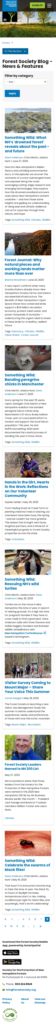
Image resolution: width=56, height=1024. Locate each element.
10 (12, 926)
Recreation (34, 724)
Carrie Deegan (13, 698)
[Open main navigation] (49, 5)
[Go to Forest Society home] (9, 11)
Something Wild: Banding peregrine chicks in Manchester (24, 380)
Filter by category (19, 76)
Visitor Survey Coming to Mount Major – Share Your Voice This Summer (28, 687)
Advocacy (17, 331)
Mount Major (18, 724)
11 (18, 926)
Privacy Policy (7, 1000)
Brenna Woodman (15, 280)
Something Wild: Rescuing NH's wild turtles (22, 584)
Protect (6, 42)
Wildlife (46, 220)
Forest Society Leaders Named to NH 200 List (23, 766)
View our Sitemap (39, 1000)
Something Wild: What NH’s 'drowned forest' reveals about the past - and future (27, 144)
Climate (35, 220)
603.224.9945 (23, 984)
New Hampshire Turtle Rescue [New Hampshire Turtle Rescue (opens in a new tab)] (23, 633)
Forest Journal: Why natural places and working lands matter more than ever (25, 266)
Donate (37, 5)
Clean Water (12, 335)
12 (24, 926)
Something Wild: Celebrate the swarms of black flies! (27, 865)
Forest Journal (29, 335)
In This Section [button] (15, 51)
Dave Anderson (14, 157)
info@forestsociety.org (21, 989)
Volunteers (17, 539)
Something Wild (20, 220)
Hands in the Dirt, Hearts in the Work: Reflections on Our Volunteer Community (27, 489)
